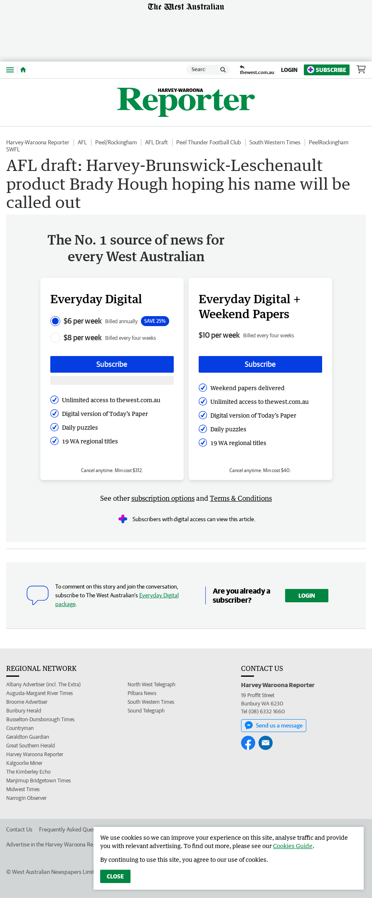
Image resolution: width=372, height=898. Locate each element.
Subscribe (326, 69)
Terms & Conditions (241, 498)
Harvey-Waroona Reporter (37, 142)
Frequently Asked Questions (73, 829)
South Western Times (275, 142)
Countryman (20, 728)
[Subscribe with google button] (112, 380)
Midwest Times (22, 789)
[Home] (23, 70)
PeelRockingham (328, 142)
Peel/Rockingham (116, 142)
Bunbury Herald (23, 711)
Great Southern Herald (30, 745)
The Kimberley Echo (28, 772)
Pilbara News (142, 693)
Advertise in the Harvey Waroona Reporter (57, 844)
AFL (82, 142)
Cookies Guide (293, 845)
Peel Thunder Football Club (208, 142)
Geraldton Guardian (27, 737)
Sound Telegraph (146, 711)
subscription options (163, 498)
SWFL (13, 149)
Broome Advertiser (26, 702)
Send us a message (274, 725)
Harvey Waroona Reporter (34, 754)
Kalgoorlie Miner (24, 763)
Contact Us (19, 829)
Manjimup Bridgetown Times (38, 780)
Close (115, 876)
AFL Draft (156, 142)
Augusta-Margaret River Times (39, 693)
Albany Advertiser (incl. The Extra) (43, 684)
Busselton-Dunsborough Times (40, 719)
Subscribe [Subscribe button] (111, 364)
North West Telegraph (151, 684)
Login (289, 70)
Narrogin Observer (26, 798)
